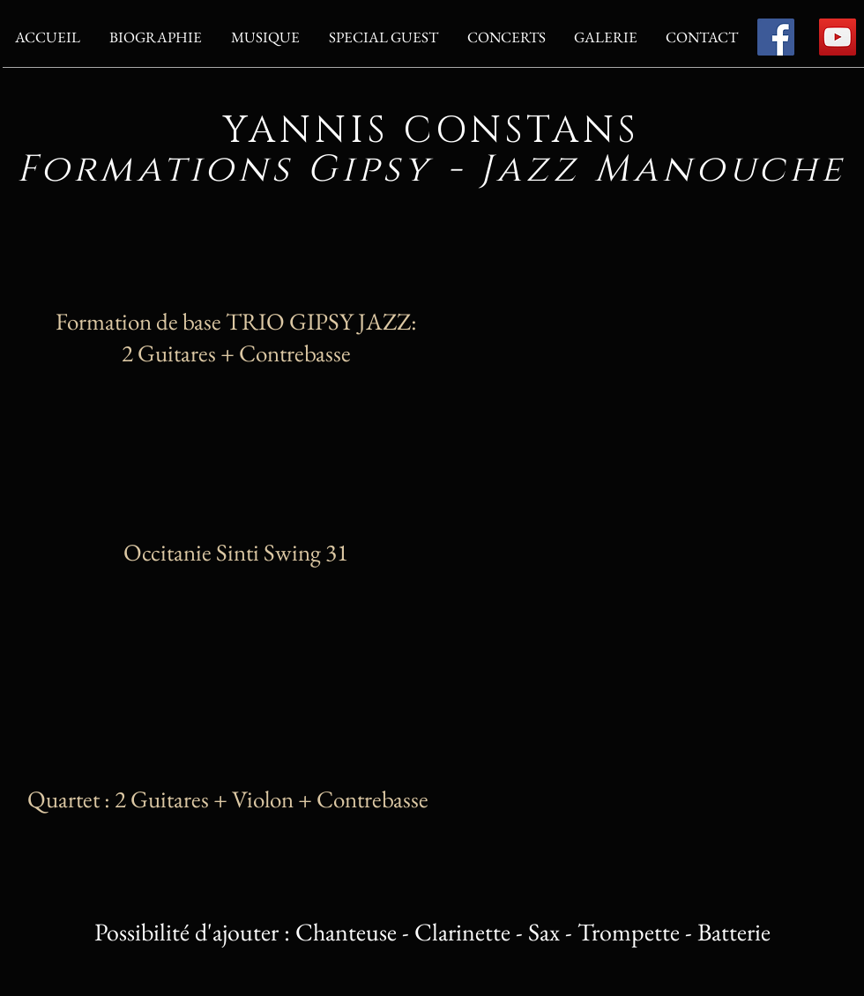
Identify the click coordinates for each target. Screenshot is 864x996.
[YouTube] (837, 37)
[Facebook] (775, 37)
